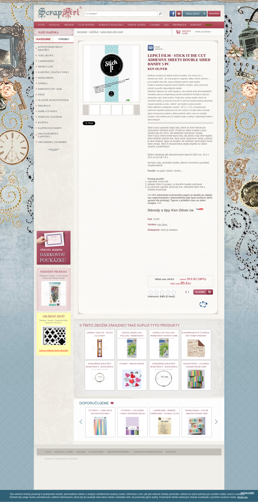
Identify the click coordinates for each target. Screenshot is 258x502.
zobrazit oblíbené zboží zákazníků (53, 350)
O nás (41, 24)
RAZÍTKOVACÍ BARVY (50, 128)
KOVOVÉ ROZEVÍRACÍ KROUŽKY (50, 48)
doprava (216, 422)
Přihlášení (195, 14)
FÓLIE (41, 94)
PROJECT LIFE (45, 66)
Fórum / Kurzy (137, 24)
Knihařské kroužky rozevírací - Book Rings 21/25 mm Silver (100, 366)
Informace (179, 24)
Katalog (54, 24)
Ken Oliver (162, 224)
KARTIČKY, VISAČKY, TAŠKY (53, 72)
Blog (209, 24)
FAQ (166, 24)
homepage (82, 32)
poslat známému (155, 48)
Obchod (69, 24)
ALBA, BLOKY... (46, 55)
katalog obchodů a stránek (61, 459)
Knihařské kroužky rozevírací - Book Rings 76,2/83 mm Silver (164, 366)
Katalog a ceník (63, 452)
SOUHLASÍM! (247, 493)
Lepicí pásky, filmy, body (111, 32)
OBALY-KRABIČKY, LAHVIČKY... (48, 135)
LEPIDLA (94, 32)
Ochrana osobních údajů (148, 452)
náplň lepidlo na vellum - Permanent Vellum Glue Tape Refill (132, 335)
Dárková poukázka (111, 24)
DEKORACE (44, 105)
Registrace (214, 14)
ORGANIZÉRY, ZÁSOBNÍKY (52, 142)
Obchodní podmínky (118, 452)
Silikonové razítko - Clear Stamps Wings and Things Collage (53, 276)
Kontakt (195, 24)
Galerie (155, 24)
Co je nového (86, 24)
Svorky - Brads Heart (131, 363)
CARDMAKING (46, 61)
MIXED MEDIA (46, 77)
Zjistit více (242, 497)
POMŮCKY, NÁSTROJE (50, 117)
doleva (80, 422)
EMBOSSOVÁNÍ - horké (50, 89)
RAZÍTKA (43, 122)
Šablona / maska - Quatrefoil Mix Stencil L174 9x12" (53, 321)
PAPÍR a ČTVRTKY (47, 111)
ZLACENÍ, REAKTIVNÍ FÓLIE (53, 100)
